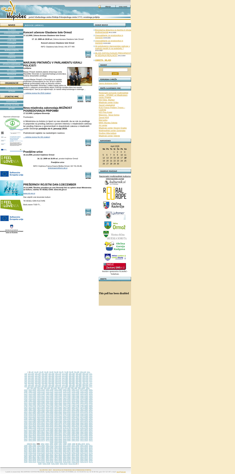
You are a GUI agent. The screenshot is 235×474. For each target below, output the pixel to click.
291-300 (79, 376)
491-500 (79, 379)
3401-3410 (50, 446)
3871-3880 (41, 456)
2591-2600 (84, 424)
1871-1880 (84, 408)
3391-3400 (41, 446)
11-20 (36, 372)
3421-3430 (67, 446)
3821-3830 (67, 455)
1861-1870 (75, 408)
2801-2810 (58, 429)
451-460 (51, 379)
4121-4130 (50, 462)
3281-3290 (58, 440)
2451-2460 (32, 422)
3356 (56, 444)
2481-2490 (58, 422)
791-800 (79, 385)
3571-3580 (58, 449)
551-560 (51, 381)
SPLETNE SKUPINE (11, 105)
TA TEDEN (12, 30)
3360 (73, 444)
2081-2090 (58, 413)
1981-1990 (41, 411)
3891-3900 (58, 456)
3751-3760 (75, 453)
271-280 (65, 376)
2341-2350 (75, 419)
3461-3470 (32, 447)
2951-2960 (50, 433)
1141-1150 (75, 392)
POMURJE (12, 57)
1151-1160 (84, 392)
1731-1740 (32, 406)
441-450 (45, 379)
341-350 (45, 377)
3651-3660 (58, 451)
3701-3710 (32, 453)
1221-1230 (75, 393)
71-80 (66, 372)
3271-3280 (50, 440)
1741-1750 (41, 406)
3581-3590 (67, 449)
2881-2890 (58, 431)
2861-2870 (41, 431)
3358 (65, 444)
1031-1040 (50, 390)
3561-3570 (50, 449)
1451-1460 (67, 399)
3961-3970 (50, 458)
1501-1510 (41, 401)
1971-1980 (32, 411)
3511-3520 (75, 447)
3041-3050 (58, 435)
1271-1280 (50, 395)
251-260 (51, 376)
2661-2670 (75, 426)
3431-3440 (75, 446)
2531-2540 (32, 424)
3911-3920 (75, 456)
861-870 (58, 386)
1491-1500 (32, 401)
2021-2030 (75, 411)
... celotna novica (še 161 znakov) (36, 137)
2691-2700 (32, 428)
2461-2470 (41, 422)
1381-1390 (75, 397)
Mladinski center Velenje (109, 136)
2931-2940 (32, 433)
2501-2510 (75, 422)
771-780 (65, 385)
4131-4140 (58, 462)
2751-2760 (84, 428)
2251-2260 (67, 417)
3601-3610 (84, 449)
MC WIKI (11, 108)
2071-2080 (50, 413)
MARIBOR (12, 47)
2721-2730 (58, 428)
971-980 (67, 388)
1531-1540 (67, 401)
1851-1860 (67, 408)
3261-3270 (41, 440)
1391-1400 (84, 397)
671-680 (65, 383)
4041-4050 (50, 460)
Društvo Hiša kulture (107, 133)
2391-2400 (50, 420)
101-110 (83, 372)
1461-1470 (75, 399)
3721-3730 (50, 453)
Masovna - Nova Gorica (109, 115)
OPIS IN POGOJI (11, 88)
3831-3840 (75, 455)
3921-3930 (84, 456)
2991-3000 (84, 433)
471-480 (65, 379)
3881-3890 (50, 456)
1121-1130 (58, 392)
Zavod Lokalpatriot (107, 105)
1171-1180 (32, 393)
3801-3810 (50, 455)
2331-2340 (67, 419)
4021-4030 (32, 460)
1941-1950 (75, 410)
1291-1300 (67, 395)
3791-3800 (41, 455)
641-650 (45, 383)
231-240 (38, 376)
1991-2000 (50, 411)
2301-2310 (41, 419)
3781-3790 (32, 455)
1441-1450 (58, 399)
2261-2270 (75, 417)
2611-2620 (32, 426)
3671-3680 (75, 451)
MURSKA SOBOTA (12, 50)
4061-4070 (67, 460)
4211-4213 (72, 464)
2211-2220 (32, 417)
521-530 (31, 381)
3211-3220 (67, 438)
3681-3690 (84, 451)
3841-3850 (84, 455)
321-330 (31, 377)
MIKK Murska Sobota (108, 123)
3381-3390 (32, 446)
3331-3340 (58, 442)
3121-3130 (58, 437)
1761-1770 (58, 406)
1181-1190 (41, 393)
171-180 (65, 374)
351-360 (51, 377)
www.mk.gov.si (29, 193)
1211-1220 (67, 393)
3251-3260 (32, 440)
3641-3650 (50, 451)
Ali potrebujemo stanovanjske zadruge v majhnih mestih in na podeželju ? (112, 47)
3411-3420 (58, 446)
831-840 (38, 386)
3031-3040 (50, 435)
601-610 (85, 381)
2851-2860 (32, 431)
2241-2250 (58, 417)
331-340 (38, 377)
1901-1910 (41, 410)
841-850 (45, 386)
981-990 (74, 388)
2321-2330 (58, 419)
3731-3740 (58, 453)
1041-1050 (58, 390)
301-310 (85, 376)
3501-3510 (67, 447)
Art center (103, 125)
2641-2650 (58, 426)
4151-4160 (75, 462)
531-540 (38, 381)
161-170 (58, 374)
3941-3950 (32, 458)
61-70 (61, 372)
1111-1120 (50, 392)
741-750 (45, 385)
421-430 (31, 379)
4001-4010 (84, 458)
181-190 (72, 374)
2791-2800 (50, 429)
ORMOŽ (12, 54)
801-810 (85, 385)
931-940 (40, 388)
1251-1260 (32, 395)
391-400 (79, 377)
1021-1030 (41, 390)
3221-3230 (75, 438)
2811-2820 (67, 429)
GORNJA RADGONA (11, 33)
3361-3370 (81, 444)
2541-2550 (41, 424)
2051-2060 (32, 413)
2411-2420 (67, 420)
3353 (42, 444)
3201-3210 (58, 438)
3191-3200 (50, 438)
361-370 (58, 377)
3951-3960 (41, 458)
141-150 (45, 374)
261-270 (58, 376)
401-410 (85, 377)
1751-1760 (50, 406)
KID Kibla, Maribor (107, 100)
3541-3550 (32, 449)
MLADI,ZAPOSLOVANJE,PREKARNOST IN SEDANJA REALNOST (113, 54)
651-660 (51, 383)
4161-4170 (84, 462)
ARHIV (11, 78)
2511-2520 (84, 422)
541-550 (45, 381)
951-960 (54, 388)
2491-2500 (67, 422)
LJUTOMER (11, 44)
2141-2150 (41, 415)
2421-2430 (75, 420)
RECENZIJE (11, 74)
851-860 (51, 386)
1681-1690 (58, 404)
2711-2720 (50, 428)
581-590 (72, 381)
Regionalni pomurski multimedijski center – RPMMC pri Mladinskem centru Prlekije (113, 95)
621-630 (31, 383)
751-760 (51, 385)
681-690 (72, 383)
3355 (51, 444)
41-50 (51, 372)
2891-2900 (67, 431)
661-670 (58, 383)
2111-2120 (84, 413)
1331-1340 (32, 397)
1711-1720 (84, 404)
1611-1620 (67, 402)
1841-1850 (58, 408)
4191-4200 (55, 464)
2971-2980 (67, 433)
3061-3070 (75, 435)
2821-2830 (75, 429)
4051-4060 (58, 460)
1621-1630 (75, 402)
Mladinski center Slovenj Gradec (113, 128)
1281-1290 (58, 395)
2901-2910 (75, 431)
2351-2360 (84, 419)
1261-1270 (41, 395)
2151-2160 (50, 415)
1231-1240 (84, 393)
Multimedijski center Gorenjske (112, 130)
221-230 (31, 376)
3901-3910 (67, 456)
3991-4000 (75, 458)
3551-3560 (41, 449)
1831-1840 (50, 408)
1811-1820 (32, 408)
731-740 (38, 385)
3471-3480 (41, 447)
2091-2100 (67, 413)
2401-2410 (58, 420)
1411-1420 (32, 399)
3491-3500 (58, 447)
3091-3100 (32, 437)
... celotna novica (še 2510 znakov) (37, 93)
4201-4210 (64, 464)
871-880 (65, 386)
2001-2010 (58, 411)
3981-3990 (67, 458)
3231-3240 (84, 438)
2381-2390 (41, 420)
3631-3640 (41, 451)
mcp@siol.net (121, 472)
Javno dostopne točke (108, 83)
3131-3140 (67, 437)
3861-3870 (32, 456)
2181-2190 (75, 415)
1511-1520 (50, 401)
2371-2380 (32, 420)
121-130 (31, 374)
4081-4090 (84, 460)
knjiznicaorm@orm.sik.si (57, 168)
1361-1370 (58, 397)
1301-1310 (75, 395)
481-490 (72, 379)
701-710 (85, 383)
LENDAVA (11, 37)
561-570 (58, 381)
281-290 (72, 376)
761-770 (58, 385)
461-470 (58, 379)
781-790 (72, 385)
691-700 (79, 383)
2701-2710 (41, 428)
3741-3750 (67, 453)
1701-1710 (75, 404)
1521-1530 (58, 401)
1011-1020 (32, 390)
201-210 (85, 374)
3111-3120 (50, 437)
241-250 (45, 376)
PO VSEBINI (11, 71)
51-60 (56, 372)
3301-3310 (75, 440)
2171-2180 (67, 415)
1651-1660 (32, 404)
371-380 (65, 377)
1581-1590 (41, 402)
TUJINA (12, 68)
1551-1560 (84, 401)
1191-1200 (50, 393)
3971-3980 (58, 458)
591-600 (79, 381)
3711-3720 (41, 453)
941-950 (47, 388)
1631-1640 (84, 402)
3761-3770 (84, 453)
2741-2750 (75, 428)
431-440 (38, 379)
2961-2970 (58, 433)
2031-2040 (84, 411)
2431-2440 (84, 420)
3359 (69, 444)
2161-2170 (58, 415)
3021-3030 (41, 435)
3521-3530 (84, 447)
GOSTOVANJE (11, 102)
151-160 (51, 374)
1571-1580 (32, 402)
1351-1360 (50, 397)
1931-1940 (67, 410)
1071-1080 (84, 390)
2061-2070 (41, 413)
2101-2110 (75, 413)
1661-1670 (41, 404)
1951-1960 (84, 410)
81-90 (71, 372)
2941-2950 (41, 433)
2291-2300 (32, 419)
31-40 (46, 372)
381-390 (72, 377)
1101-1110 (41, 392)
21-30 (41, 372)
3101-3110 (41, 437)
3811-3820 (58, 455)
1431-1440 (50, 399)
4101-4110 (32, 462)
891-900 (79, 386)
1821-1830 (41, 408)
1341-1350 (41, 397)
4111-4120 (41, 462)
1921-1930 (58, 410)
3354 (47, 444)
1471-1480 (84, 399)
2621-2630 (41, 426)
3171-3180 (32, 438)
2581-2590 (75, 424)
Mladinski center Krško (108, 102)
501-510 (85, 379)
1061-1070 (75, 390)
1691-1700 (67, 404)
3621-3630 (32, 451)
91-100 (76, 372)
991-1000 (81, 388)
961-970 (61, 388)
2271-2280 (84, 417)
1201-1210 (58, 393)
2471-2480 (50, 422)
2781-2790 (41, 429)
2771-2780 (32, 429)
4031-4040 (41, 460)
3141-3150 (75, 437)
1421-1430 (41, 399)
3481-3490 (50, 447)
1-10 (31, 372)
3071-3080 (84, 435)
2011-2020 (67, 411)
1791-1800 (84, 406)
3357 (60, 444)
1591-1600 (50, 402)
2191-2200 (84, 415)
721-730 (31, 385)
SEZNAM (11, 91)
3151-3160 (84, 437)
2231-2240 (50, 417)
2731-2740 (67, 428)
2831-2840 (84, 429)
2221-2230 (41, 417)
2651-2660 (67, 426)
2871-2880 (50, 431)
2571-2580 (67, 424)
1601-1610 (58, 402)
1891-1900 (32, 410)
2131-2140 (32, 415)
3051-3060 (67, 435)
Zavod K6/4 (104, 117)
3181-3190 (41, 438)
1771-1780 (67, 406)
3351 (34, 444)
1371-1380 (67, 397)
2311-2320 (50, 419)
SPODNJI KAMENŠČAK (12, 64)
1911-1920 (50, 410)
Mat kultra (103, 120)
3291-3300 (67, 440)
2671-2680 (84, 426)
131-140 (38, 374)
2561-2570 (58, 424)
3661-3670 (67, 451)
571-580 (65, 381)
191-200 (79, 374)
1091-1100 (32, 392)
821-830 (31, 386)
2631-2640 (50, 426)
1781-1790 (75, 406)
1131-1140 (67, 392)
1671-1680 (50, 404)
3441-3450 (84, 446)
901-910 (85, 386)
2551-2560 (50, 424)
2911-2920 (84, 431)
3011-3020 (32, 435)
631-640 (38, 383)
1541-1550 (75, 401)
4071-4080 (75, 460)
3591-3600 (75, 449)
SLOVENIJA (11, 61)
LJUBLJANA (11, 40)
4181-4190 (46, 464)
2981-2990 (75, 433)
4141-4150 (67, 462)
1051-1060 (67, 390)
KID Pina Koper (105, 112)
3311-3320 (84, 440)
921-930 (33, 388)
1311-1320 (84, 395)
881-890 (72, 386)
